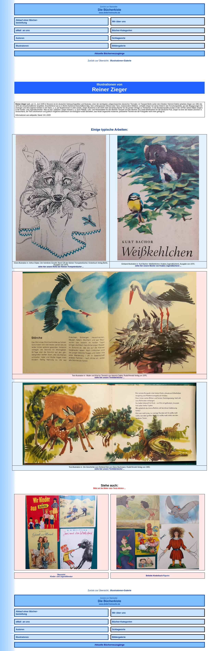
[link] (109, 72)
